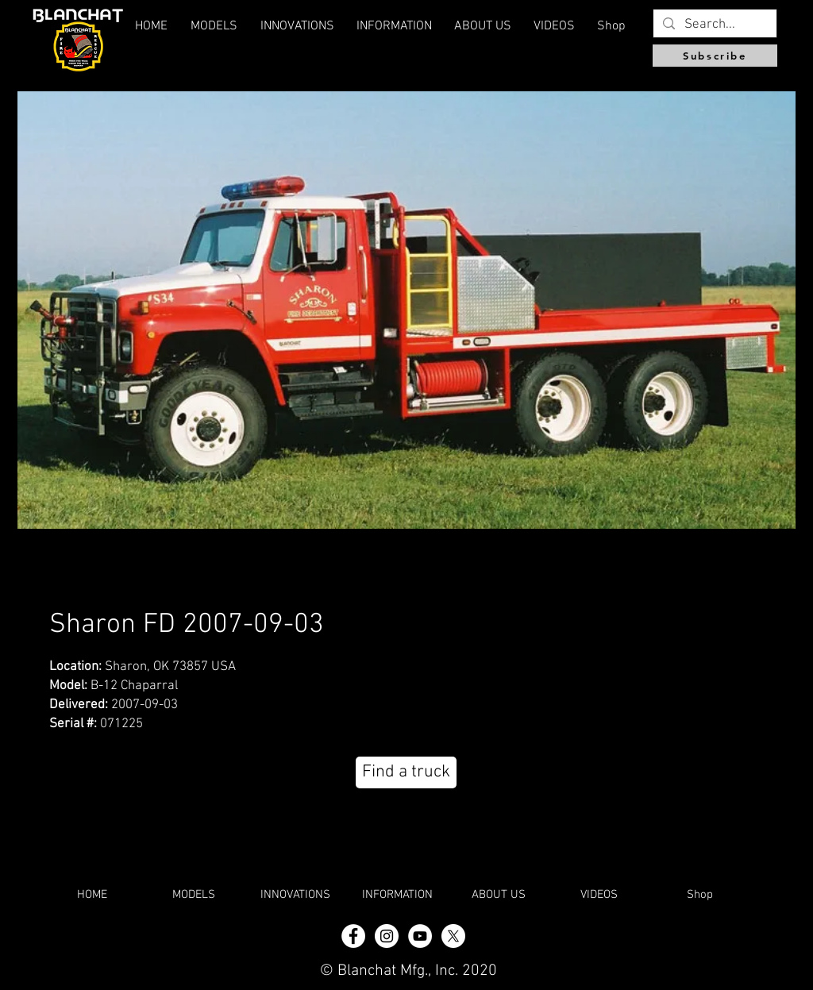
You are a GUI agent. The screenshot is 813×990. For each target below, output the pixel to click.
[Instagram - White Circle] (387, 936)
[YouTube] (420, 936)
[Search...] (713, 25)
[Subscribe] (715, 55)
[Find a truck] (406, 772)
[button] (482, 26)
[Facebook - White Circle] (353, 936)
